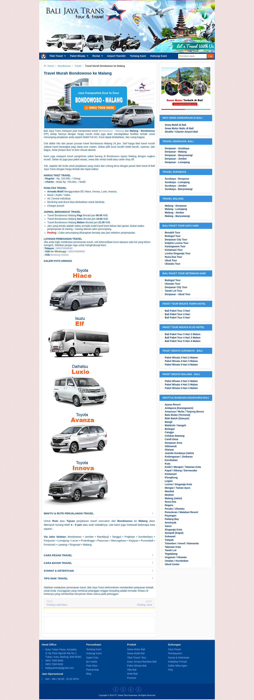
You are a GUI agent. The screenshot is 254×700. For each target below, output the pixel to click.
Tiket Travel (56, 56)
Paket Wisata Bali (136, 665)
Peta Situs (91, 665)
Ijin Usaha (91, 661)
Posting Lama (144, 604)
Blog (88, 673)
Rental (96, 56)
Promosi (131, 678)
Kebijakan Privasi (177, 661)
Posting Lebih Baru (57, 604)
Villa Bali (131, 669)
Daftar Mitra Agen (177, 665)
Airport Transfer (116, 56)
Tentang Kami (138, 56)
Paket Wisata (77, 56)
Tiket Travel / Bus (136, 657)
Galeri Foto (92, 657)
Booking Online (60, 254)
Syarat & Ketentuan (178, 657)
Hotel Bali (132, 673)
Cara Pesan (174, 649)
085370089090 (64, 248)
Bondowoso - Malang (111, 130)
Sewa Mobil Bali (136, 653)
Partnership (92, 669)
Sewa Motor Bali (136, 649)
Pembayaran (175, 653)
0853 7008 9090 (54, 660)
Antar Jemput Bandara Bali (142, 661)
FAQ (170, 669)
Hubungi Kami (158, 56)
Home (43, 56)
